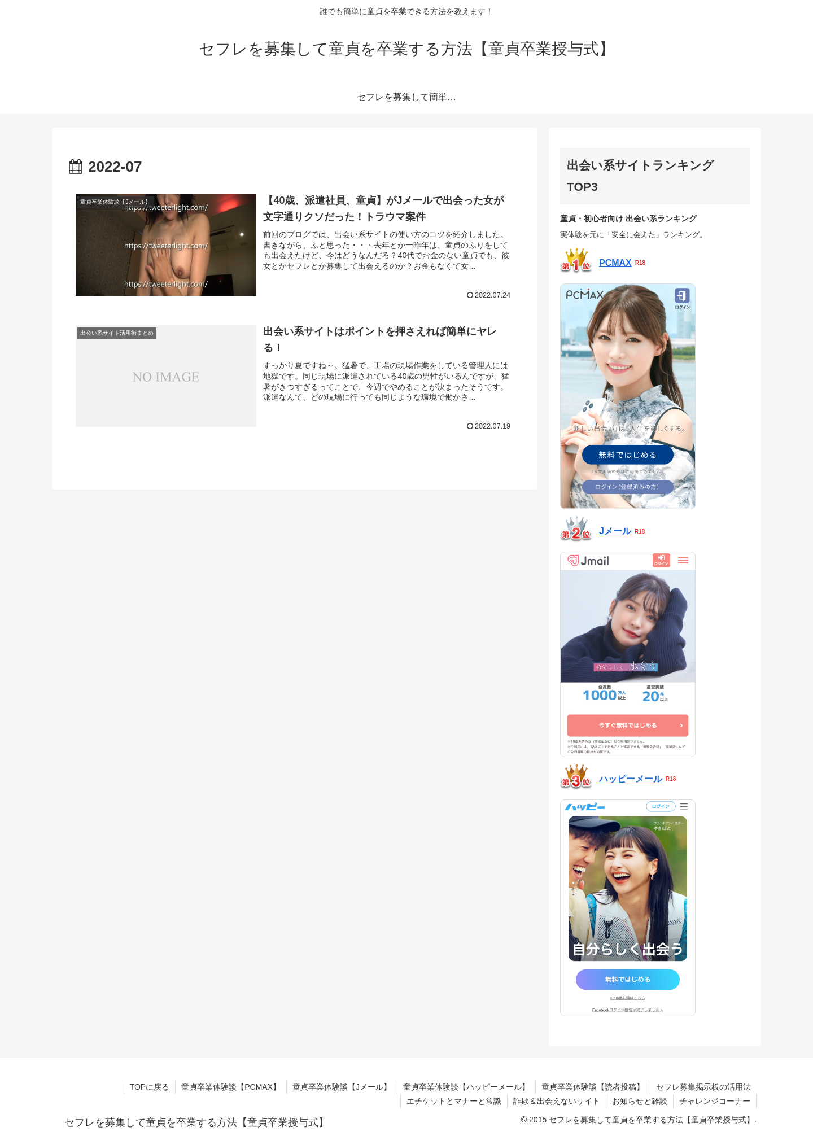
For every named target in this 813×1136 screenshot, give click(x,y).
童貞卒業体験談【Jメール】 (341, 1086)
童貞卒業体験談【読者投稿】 (592, 1086)
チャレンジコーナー (714, 1101)
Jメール (615, 531)
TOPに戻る (150, 1086)
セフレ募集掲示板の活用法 (703, 1086)
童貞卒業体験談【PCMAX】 (231, 1086)
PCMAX (615, 263)
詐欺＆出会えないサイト (556, 1101)
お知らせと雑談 (639, 1101)
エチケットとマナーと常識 (453, 1101)
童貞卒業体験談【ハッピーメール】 (466, 1086)
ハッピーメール (630, 779)
